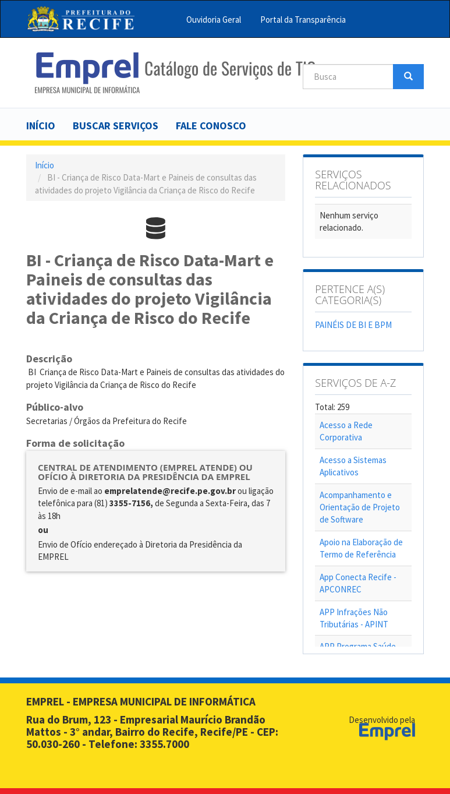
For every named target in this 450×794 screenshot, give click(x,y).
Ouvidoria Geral (213, 19)
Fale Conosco (211, 125)
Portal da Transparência (303, 19)
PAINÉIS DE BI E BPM (353, 324)
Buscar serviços (115, 125)
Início (40, 125)
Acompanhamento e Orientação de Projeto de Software (360, 507)
